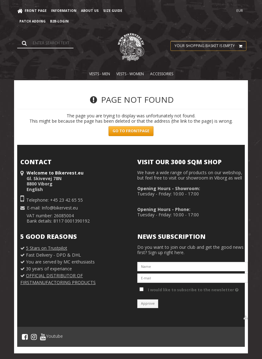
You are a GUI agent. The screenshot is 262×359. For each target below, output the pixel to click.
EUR (239, 10)
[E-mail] (192, 278)
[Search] (45, 43)
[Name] (192, 266)
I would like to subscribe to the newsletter (193, 289)
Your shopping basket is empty (210, 46)
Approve (148, 303)
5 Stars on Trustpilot (46, 248)
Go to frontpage (131, 131)
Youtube (51, 336)
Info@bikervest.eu (60, 208)
